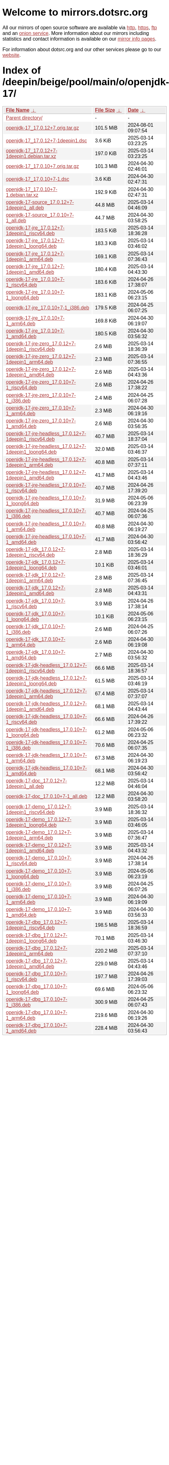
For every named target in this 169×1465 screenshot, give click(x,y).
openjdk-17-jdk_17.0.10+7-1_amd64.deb (35, 654)
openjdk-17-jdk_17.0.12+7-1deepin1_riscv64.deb (35, 552)
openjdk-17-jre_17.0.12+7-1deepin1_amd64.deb (35, 269)
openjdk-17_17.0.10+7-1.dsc (37, 179)
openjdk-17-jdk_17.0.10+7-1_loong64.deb (35, 616)
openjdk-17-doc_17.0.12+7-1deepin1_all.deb (36, 783)
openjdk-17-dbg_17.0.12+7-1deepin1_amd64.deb (36, 963)
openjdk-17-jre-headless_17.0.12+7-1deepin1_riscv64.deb (46, 436)
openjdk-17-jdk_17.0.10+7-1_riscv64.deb (35, 603)
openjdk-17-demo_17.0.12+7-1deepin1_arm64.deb (38, 835)
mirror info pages (136, 39)
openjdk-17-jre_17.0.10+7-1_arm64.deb (35, 320)
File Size (105, 110)
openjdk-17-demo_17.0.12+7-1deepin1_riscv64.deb (38, 809)
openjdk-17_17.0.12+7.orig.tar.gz (42, 128)
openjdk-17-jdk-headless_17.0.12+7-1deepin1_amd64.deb (46, 706)
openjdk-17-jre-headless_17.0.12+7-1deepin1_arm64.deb (46, 462)
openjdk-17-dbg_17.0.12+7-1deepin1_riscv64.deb (36, 925)
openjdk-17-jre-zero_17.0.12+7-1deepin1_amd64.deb (41, 372)
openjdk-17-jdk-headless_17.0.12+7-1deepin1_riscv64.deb (46, 668)
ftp (154, 27)
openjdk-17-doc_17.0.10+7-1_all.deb (46, 796)
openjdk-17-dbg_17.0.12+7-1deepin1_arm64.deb (36, 950)
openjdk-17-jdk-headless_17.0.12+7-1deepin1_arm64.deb (46, 693)
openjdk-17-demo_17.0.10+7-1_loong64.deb (38, 873)
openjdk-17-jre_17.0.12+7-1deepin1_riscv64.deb (35, 230)
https (143, 27)
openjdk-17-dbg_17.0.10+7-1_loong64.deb (36, 989)
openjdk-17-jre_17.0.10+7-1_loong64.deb (35, 294)
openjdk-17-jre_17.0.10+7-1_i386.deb (47, 307)
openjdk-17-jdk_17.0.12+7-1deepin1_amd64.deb (35, 590)
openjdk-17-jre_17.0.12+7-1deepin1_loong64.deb (35, 243)
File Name (18, 110)
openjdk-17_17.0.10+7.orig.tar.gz (42, 166)
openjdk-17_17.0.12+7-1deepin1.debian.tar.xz (31, 153)
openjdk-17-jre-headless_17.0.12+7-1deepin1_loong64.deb (46, 449)
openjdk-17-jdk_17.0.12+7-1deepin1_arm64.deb (35, 577)
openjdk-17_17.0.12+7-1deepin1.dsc (46, 140)
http (131, 27)
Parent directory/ (24, 118)
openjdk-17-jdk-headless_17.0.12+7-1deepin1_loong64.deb (46, 680)
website (10, 55)
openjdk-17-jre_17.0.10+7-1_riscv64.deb (35, 282)
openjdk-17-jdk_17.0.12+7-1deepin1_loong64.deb (35, 565)
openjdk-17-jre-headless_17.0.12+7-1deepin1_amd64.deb (46, 475)
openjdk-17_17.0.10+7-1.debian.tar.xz (31, 192)
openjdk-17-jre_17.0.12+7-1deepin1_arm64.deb (35, 256)
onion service (33, 33)
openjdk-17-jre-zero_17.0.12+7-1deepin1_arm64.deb (41, 359)
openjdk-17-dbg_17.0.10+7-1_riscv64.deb (36, 976)
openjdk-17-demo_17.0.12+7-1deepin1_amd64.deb (38, 847)
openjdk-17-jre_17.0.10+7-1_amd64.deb (35, 333)
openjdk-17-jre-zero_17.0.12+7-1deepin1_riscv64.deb (41, 346)
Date (133, 110)
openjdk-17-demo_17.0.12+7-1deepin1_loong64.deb (38, 822)
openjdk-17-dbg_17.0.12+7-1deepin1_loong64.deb (36, 938)
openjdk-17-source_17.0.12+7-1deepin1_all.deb (40, 205)
